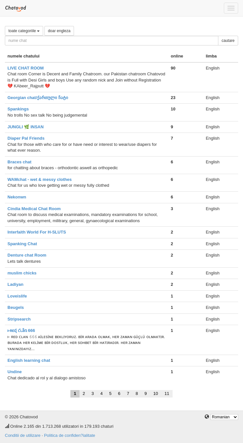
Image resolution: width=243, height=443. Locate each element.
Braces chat (19, 161)
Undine (14, 371)
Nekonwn (16, 197)
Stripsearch (19, 319)
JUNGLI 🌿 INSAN (25, 126)
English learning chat (28, 360)
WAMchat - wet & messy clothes (39, 179)
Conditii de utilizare (23, 435)
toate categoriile (24, 31)
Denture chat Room (26, 255)
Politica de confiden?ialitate (69, 435)
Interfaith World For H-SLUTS (36, 232)
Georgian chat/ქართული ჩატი (37, 97)
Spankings (18, 109)
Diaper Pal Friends (25, 138)
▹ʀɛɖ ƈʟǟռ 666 (21, 330)
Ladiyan (15, 284)
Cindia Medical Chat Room (34, 208)
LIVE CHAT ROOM (25, 68)
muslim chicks (22, 273)
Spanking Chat (22, 243)
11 (166, 393)
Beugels (15, 307)
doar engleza (59, 31)
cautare (228, 40)
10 (155, 393)
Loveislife (17, 296)
